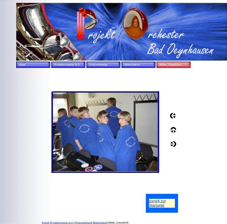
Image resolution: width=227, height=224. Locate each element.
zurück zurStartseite (157, 203)
